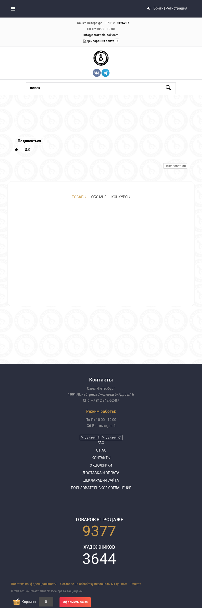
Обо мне (98, 197)
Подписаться (29, 141)
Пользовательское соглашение (101, 488)
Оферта (135, 584)
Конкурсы (121, 197)
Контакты (101, 458)
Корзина (29, 602)
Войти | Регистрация (167, 8)
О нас (101, 450)
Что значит (89, 437)
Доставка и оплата (101, 473)
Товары (79, 197)
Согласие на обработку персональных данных (93, 584)
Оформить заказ (75, 602)
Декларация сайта (100, 41)
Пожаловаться (175, 166)
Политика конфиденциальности (33, 584)
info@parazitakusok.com (101, 35)
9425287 (123, 23)
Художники (101, 465)
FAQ (101, 443)
